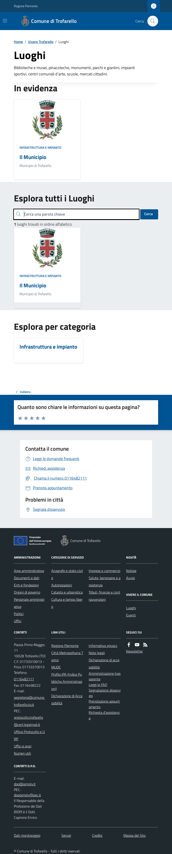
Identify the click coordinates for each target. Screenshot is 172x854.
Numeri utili (22, 753)
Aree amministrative (29, 570)
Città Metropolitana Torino (67, 656)
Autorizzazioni (61, 585)
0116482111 (24, 679)
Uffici (17, 621)
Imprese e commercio (104, 570)
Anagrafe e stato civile (67, 574)
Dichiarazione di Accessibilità (66, 699)
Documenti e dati (26, 578)
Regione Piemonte (26, 6)
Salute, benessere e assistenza (104, 581)
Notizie (131, 570)
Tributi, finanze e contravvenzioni (104, 596)
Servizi (66, 835)
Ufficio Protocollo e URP (29, 735)
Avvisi (130, 578)
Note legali (97, 652)
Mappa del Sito (134, 835)
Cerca (148, 213)
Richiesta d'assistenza (104, 715)
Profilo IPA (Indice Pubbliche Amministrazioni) (66, 681)
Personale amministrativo (29, 603)
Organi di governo (27, 592)
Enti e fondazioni (26, 585)
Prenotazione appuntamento (104, 704)
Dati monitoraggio (27, 835)
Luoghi (131, 608)
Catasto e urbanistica (67, 592)
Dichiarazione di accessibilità (104, 663)
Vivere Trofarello (40, 41)
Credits (97, 835)
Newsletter (134, 651)
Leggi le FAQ (98, 684)
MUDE (56, 667)
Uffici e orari (22, 746)
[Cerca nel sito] (151, 21)
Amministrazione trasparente (104, 676)
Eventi (131, 615)
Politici (19, 613)
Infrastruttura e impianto (40, 147)
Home (18, 41)
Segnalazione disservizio (104, 693)
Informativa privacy (103, 645)
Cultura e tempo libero (66, 603)
